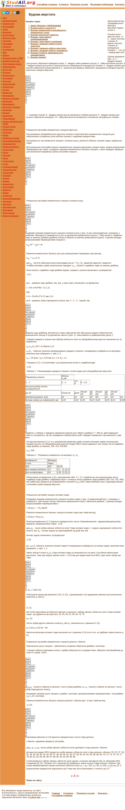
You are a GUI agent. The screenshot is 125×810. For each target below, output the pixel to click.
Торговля (7, 176)
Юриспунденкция (11, 216)
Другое (6, 55)
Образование (9, 119)
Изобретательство (11, 61)
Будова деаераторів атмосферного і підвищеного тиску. (49, 31)
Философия (8, 187)
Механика (7, 110)
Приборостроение (11, 138)
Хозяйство (7, 196)
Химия (6, 193)
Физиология (8, 184)
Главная (56, 793)
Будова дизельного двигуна (44, 35)
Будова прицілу (38, 57)
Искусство (7, 70)
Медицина (7, 101)
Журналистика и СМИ (13, 58)
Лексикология (9, 84)
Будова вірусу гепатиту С (43, 28)
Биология (7, 32)
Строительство (9, 170)
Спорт (5, 164)
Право (5, 135)
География (8, 44)
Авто (5, 18)
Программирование (12, 141)
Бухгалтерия (8, 35)
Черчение (7, 201)
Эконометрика (9, 207)
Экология (7, 204)
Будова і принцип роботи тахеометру (49, 51)
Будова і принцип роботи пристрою (48, 48)
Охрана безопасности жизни (13, 122)
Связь (5, 158)
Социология (8, 161)
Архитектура (8, 24)
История (6, 73)
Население (8, 116)
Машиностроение (11, 98)
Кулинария (7, 78)
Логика (6, 90)
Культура (7, 81)
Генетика (7, 41)
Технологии (8, 173)
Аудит (5, 29)
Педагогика (8, 129)
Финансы (7, 190)
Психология (8, 150)
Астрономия (8, 27)
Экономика (8, 210)
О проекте (64, 4)
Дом (4, 52)
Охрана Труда (9, 127)
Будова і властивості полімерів (46, 42)
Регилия (6, 155)
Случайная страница (47, 4)
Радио (5, 153)
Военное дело (9, 38)
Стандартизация (10, 167)
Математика (8, 96)
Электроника (9, 213)
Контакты (120, 4)
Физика (6, 181)
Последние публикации (101, 4)
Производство (9, 144)
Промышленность (11, 147)
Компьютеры (8, 75)
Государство (8, 50)
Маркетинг (7, 93)
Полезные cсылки (79, 4)
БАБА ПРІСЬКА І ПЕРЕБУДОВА (46, 26)
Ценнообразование (11, 199)
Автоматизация (10, 21)
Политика (7, 132)
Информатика (9, 67)
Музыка (6, 113)
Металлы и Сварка (11, 107)
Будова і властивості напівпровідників (41, 38)
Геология (7, 47)
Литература (8, 87)
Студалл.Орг (34, 797)
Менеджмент (9, 104)
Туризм (6, 178)
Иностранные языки (12, 64)
